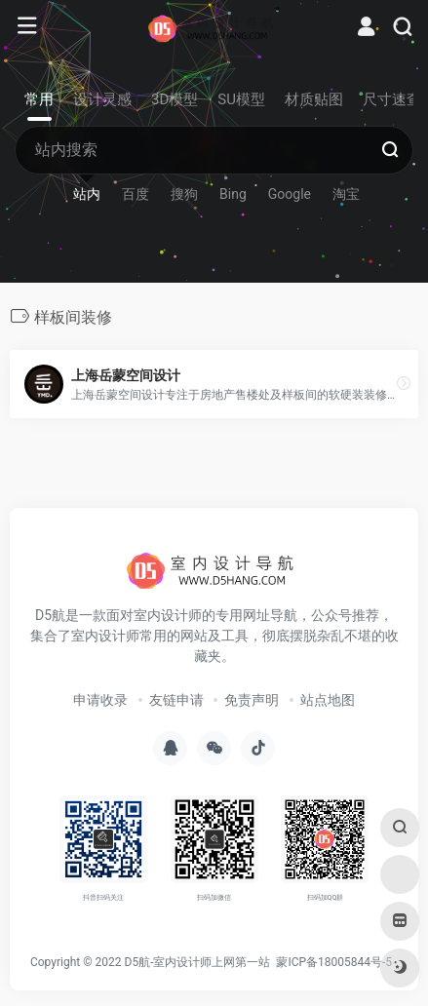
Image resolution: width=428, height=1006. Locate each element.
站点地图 (327, 700)
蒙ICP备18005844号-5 (334, 962)
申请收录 (100, 700)
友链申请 (176, 700)
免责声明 (251, 700)
